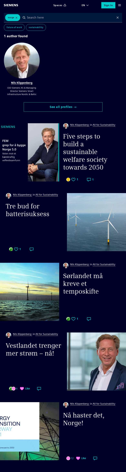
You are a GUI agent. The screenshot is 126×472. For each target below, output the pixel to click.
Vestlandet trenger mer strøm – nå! (33, 349)
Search (24, 17)
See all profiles (63, 107)
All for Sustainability (104, 124)
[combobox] (71, 17)
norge (11, 17)
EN (83, 5)
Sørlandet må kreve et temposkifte (83, 283)
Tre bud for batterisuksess (27, 210)
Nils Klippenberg (21, 82)
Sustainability (36, 27)
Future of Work (14, 27)
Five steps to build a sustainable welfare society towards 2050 (85, 151)
